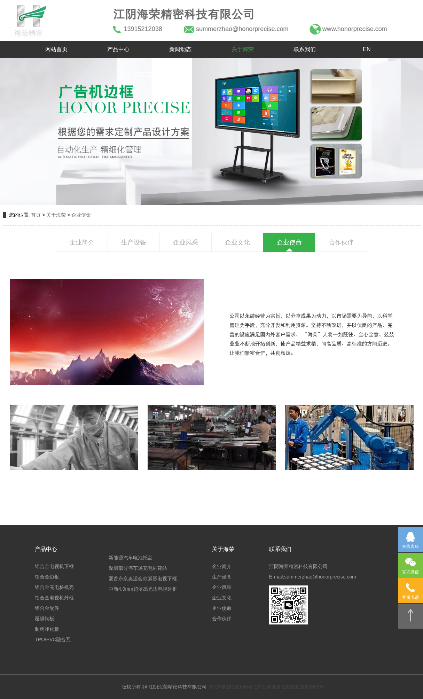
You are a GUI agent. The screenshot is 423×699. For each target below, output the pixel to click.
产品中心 (118, 49)
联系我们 (304, 49)
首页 (36, 215)
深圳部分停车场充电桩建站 (138, 568)
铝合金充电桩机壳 (54, 587)
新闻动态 (180, 49)
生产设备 (133, 242)
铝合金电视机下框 (54, 566)
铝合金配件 (47, 608)
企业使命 (81, 215)
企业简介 (81, 242)
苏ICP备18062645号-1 (232, 687)
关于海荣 (243, 49)
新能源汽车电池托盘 (130, 557)
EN (366, 49)
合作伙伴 (341, 242)
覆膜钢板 (44, 618)
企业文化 (237, 242)
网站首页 (56, 49)
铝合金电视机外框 (54, 597)
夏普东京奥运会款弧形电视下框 (143, 578)
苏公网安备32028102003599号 (290, 687)
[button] (23, 131)
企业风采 (185, 242)
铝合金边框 (47, 577)
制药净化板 (47, 629)
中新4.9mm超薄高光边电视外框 (143, 589)
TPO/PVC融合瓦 (53, 639)
